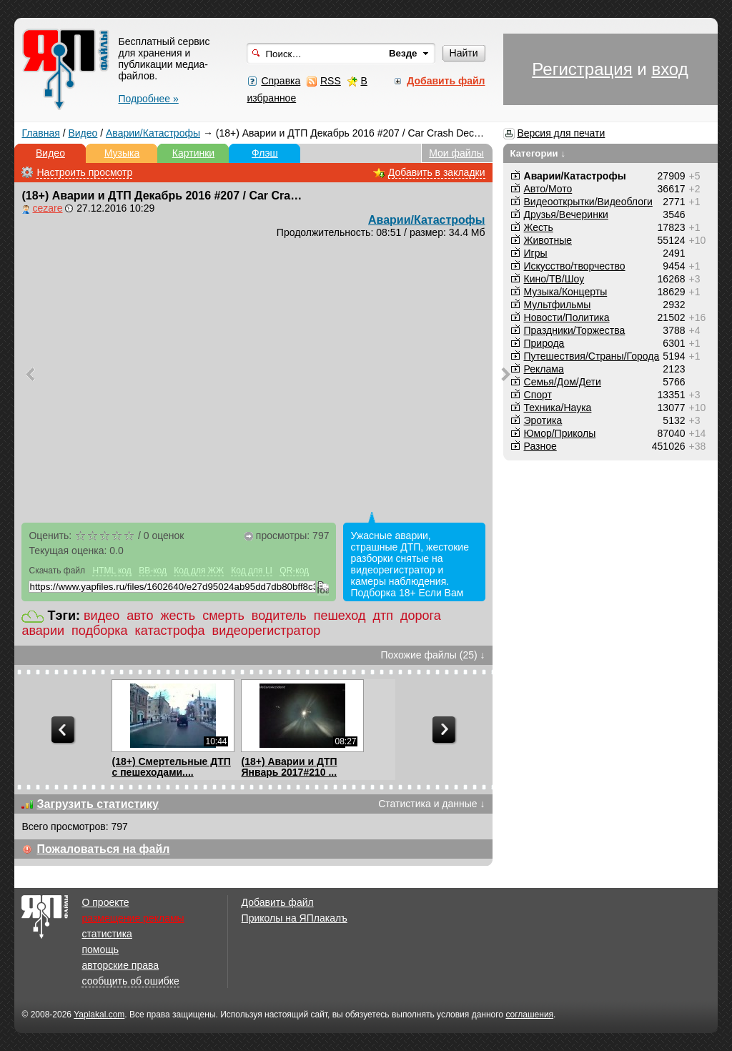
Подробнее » (148, 98)
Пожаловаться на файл (102, 849)
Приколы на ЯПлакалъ (294, 918)
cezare (47, 208)
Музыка (122, 153)
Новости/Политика (567, 317)
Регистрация (582, 69)
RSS (330, 81)
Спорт (538, 394)
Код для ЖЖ (199, 571)
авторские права (120, 965)
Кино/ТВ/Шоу (554, 279)
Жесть (538, 227)
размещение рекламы (132, 918)
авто (140, 615)
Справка (280, 81)
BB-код (153, 571)
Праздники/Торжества (574, 330)
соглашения (529, 1015)
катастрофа (170, 630)
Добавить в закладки (436, 172)
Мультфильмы (557, 304)
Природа (544, 343)
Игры (536, 253)
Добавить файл (278, 902)
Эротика (543, 420)
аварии (42, 630)
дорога (420, 615)
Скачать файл (57, 571)
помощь (100, 949)
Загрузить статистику (97, 804)
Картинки (193, 153)
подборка (99, 630)
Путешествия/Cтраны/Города (592, 356)
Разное (540, 446)
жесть (177, 615)
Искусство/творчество (574, 266)
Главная (40, 133)
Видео (82, 133)
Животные (548, 240)
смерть (223, 615)
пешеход (340, 615)
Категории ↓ (538, 153)
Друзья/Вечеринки (566, 214)
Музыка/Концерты (566, 291)
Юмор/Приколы (560, 433)
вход (669, 69)
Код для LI (251, 571)
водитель (279, 615)
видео (101, 615)
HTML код (111, 571)
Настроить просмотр (84, 172)
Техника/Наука (558, 407)
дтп (382, 615)
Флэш (265, 153)
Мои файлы (456, 153)
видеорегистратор (266, 630)
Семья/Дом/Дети (562, 382)
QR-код (294, 571)
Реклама (544, 369)
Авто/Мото (548, 188)
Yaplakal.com (99, 1015)
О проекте (105, 902)
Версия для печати (561, 133)
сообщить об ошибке (130, 981)
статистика (106, 933)
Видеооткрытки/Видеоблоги (588, 201)
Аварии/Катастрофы (153, 133)
